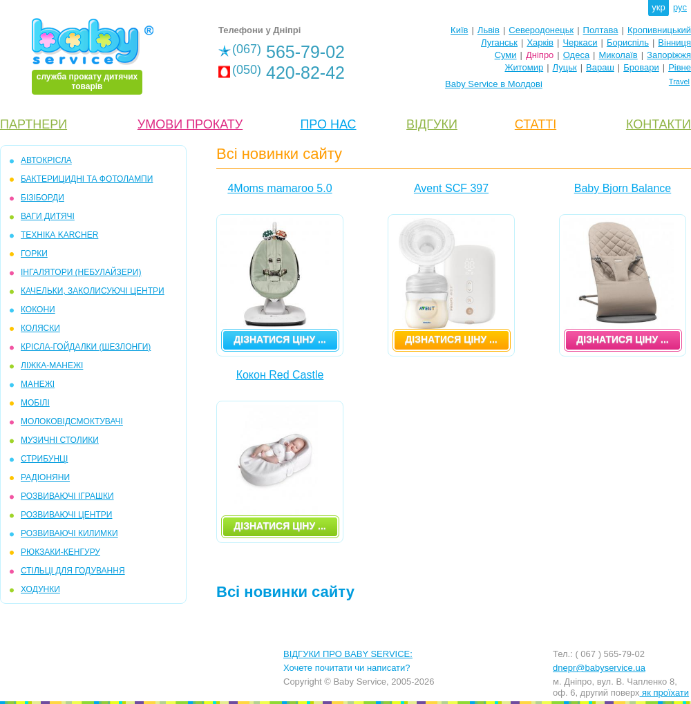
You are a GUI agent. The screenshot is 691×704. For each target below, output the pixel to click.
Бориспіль (628, 42)
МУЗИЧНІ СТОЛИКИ (60, 440)
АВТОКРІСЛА (46, 160)
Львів (488, 30)
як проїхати (665, 692)
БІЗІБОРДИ (42, 197)
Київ (459, 30)
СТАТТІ (535, 124)
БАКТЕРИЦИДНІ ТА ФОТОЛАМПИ (87, 179)
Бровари (641, 67)
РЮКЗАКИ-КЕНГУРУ (60, 552)
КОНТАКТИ (658, 124)
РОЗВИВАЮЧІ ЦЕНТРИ (66, 515)
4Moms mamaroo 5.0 (279, 188)
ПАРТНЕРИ (33, 124)
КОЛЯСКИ (40, 328)
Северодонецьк (541, 30)
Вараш (600, 67)
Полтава (600, 30)
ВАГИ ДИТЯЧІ (48, 216)
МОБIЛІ (35, 403)
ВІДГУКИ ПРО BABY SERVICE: (348, 654)
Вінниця (674, 42)
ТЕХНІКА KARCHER (59, 235)
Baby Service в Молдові (493, 84)
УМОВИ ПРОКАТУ (190, 124)
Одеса (576, 55)
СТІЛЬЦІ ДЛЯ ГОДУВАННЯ (73, 570)
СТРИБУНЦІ (44, 459)
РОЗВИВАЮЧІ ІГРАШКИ (67, 496)
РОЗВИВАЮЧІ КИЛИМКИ (69, 533)
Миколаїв (618, 55)
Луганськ (499, 42)
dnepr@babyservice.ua (599, 668)
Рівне (679, 67)
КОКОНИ (38, 309)
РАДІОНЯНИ (45, 477)
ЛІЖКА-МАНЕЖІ (52, 365)
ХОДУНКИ (40, 589)
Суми (506, 55)
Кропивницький (659, 30)
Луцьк (565, 67)
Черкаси (579, 42)
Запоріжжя (669, 55)
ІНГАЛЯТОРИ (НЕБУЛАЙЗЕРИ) (81, 272)
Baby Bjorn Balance (623, 188)
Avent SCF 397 (451, 188)
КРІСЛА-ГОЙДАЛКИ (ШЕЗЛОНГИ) (86, 347)
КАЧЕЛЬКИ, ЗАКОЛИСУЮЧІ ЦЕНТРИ (92, 291)
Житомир (523, 67)
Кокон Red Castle (280, 375)
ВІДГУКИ (431, 124)
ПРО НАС (328, 124)
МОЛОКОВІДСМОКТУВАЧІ (72, 421)
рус (680, 7)
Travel (679, 81)
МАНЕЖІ (38, 384)
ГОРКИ (34, 253)
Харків (540, 42)
